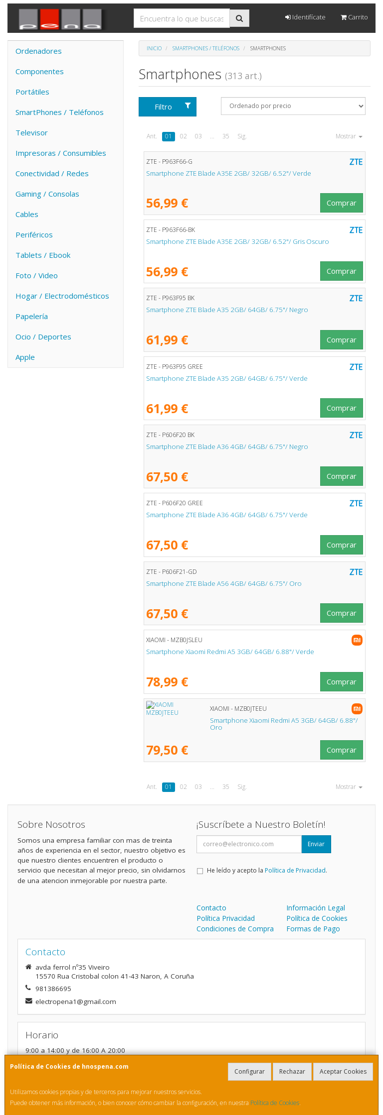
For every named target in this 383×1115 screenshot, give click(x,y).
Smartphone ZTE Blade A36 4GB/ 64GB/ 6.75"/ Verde (227, 514)
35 (225, 136)
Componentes (39, 71)
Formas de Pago (313, 928)
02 (183, 136)
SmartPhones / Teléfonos (59, 112)
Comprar (342, 203)
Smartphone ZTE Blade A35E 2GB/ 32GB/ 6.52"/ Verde (228, 173)
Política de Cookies (274, 1103)
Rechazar (292, 1071)
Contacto (211, 907)
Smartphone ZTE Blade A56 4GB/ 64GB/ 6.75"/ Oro (224, 583)
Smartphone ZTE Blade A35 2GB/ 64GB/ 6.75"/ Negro (227, 309)
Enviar (316, 844)
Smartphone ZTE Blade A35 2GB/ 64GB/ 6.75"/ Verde (227, 378)
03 (198, 136)
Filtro (173, 107)
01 (168, 136)
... (212, 136)
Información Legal (315, 907)
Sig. (242, 136)
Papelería (31, 316)
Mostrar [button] (349, 136)
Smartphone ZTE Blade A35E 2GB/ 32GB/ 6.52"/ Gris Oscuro (237, 241)
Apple (25, 357)
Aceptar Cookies (343, 1071)
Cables (26, 214)
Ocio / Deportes (43, 336)
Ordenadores (38, 51)
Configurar (249, 1071)
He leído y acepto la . (267, 870)
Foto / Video (36, 275)
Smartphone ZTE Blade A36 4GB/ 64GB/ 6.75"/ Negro (227, 446)
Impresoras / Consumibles (60, 153)
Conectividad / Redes (52, 173)
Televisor (31, 132)
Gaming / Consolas (47, 194)
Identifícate (305, 16)
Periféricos (34, 234)
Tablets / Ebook (42, 255)
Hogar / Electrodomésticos (62, 296)
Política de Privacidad (295, 870)
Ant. (152, 136)
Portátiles (32, 92)
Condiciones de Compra (235, 928)
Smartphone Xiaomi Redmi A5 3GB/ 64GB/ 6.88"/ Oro (227, 720)
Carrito (354, 16)
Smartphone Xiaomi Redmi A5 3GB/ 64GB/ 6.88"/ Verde (230, 651)
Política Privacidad (225, 918)
